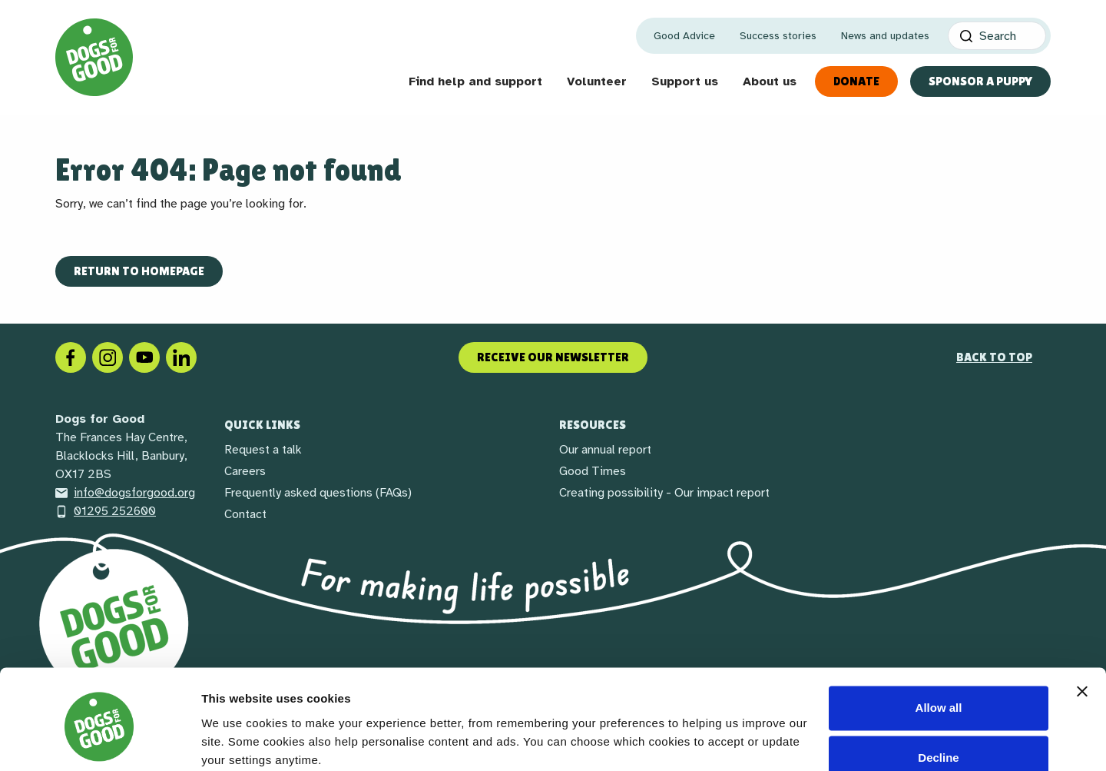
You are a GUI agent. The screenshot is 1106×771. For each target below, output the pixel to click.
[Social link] (144, 356)
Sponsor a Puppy (980, 81)
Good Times (592, 471)
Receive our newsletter (553, 357)
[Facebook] (70, 356)
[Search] (997, 36)
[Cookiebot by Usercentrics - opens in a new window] (99, 741)
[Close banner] (1082, 629)
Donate (856, 81)
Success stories (778, 35)
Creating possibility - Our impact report (664, 492)
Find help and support (475, 81)
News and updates (885, 35)
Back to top (994, 357)
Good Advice (684, 35)
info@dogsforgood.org (125, 492)
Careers (245, 471)
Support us (684, 81)
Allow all (939, 646)
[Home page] (94, 57)
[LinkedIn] (181, 356)
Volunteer (597, 81)
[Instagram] (107, 356)
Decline (938, 696)
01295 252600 (105, 511)
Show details (237, 740)
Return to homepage (139, 271)
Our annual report (605, 449)
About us (769, 81)
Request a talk (263, 449)
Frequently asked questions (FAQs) (318, 492)
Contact (245, 514)
